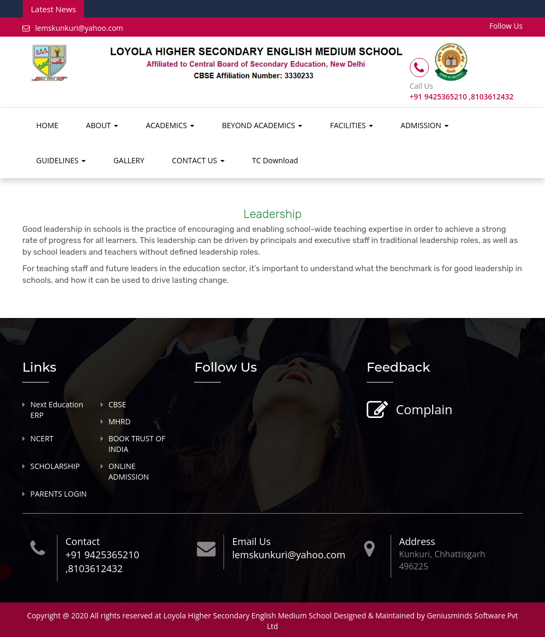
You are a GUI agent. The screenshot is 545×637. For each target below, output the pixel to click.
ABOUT (102, 125)
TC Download (275, 160)
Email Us (251, 541)
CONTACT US (198, 160)
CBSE (117, 404)
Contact (82, 541)
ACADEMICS (170, 125)
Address (417, 541)
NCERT (42, 438)
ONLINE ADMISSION (129, 471)
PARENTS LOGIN (58, 494)
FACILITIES (351, 125)
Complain (423, 410)
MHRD (120, 421)
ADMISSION (425, 125)
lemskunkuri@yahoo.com (72, 28)
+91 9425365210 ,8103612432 (102, 561)
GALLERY (128, 160)
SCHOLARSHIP (55, 466)
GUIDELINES (61, 160)
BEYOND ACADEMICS (262, 125)
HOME (47, 125)
